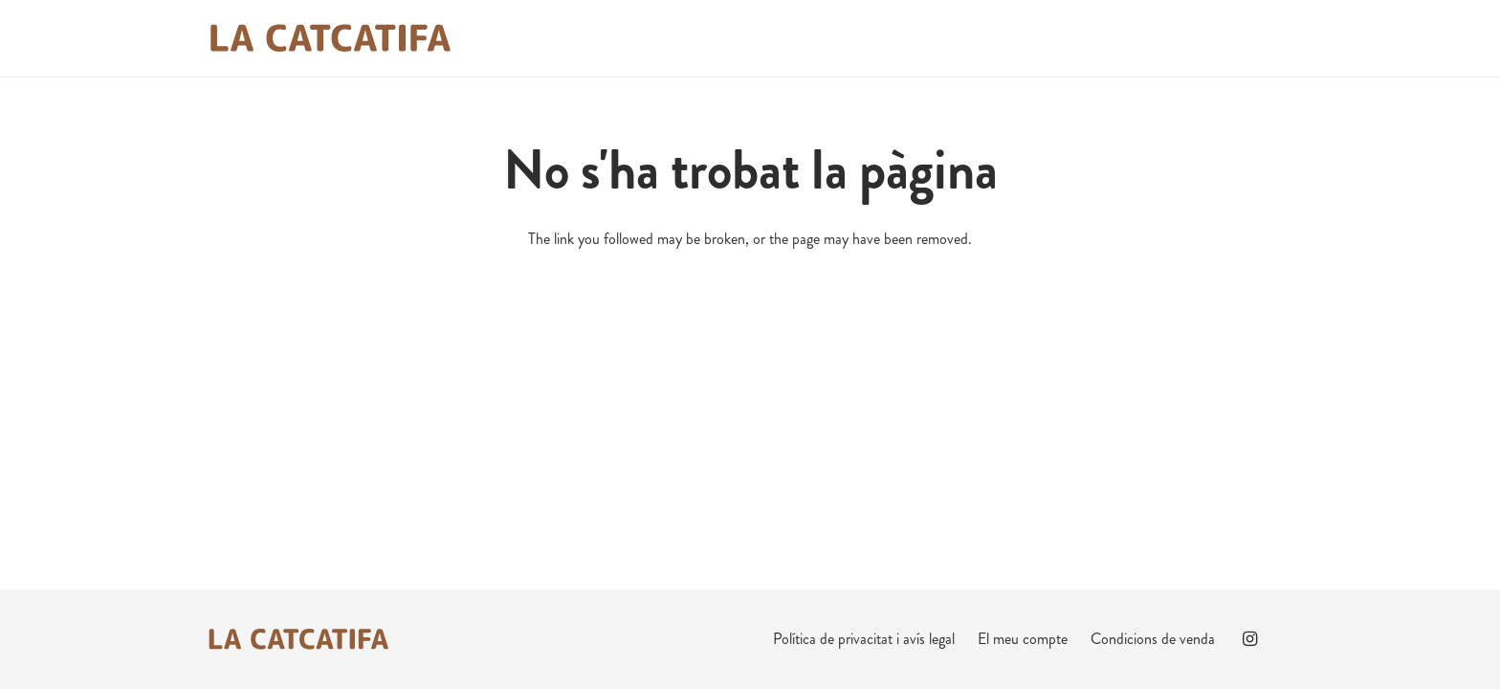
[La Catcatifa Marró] (329, 38)
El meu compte (1023, 639)
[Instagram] (1249, 639)
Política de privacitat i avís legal (864, 639)
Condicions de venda (1153, 639)
